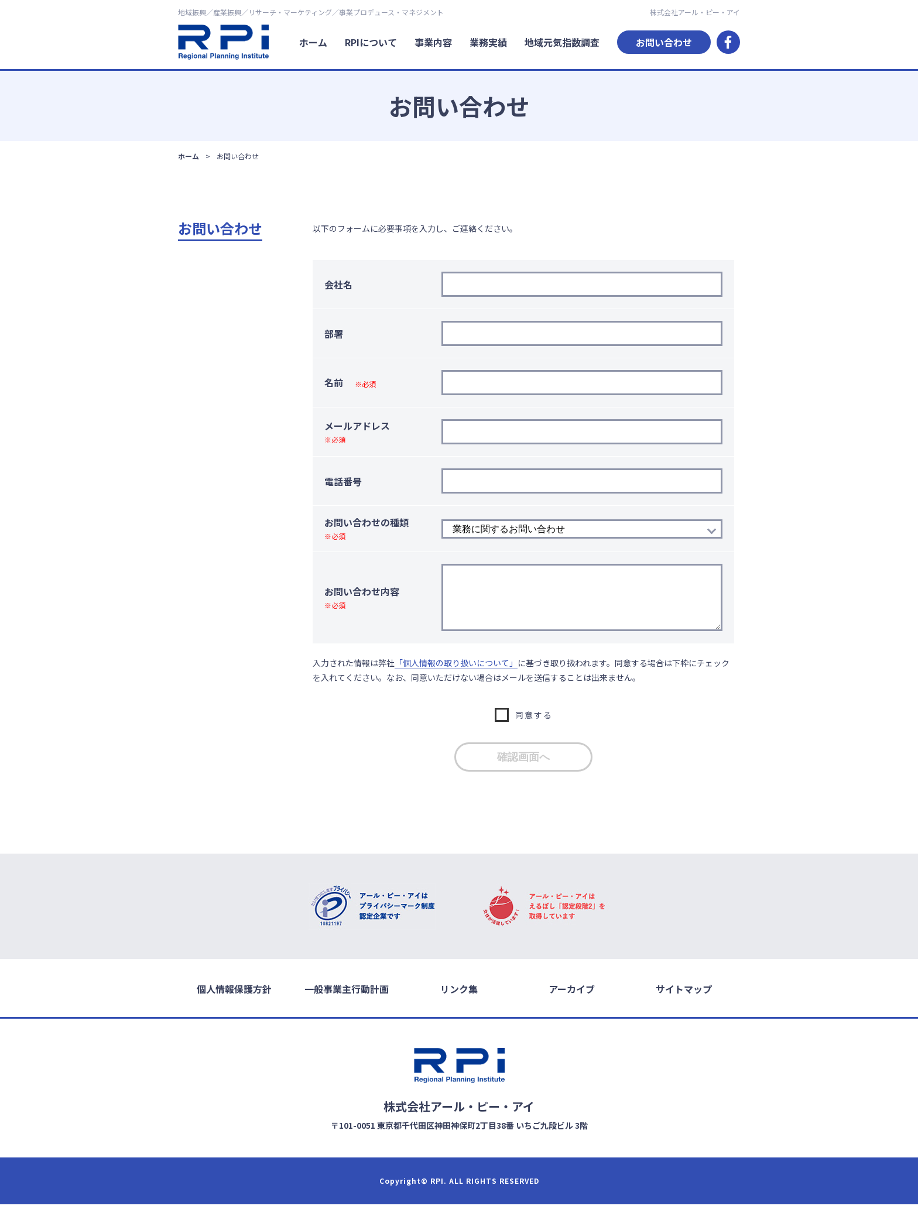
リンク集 (459, 1001)
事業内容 (433, 42)
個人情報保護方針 (234, 1001)
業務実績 (488, 42)
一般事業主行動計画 (346, 1001)
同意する (534, 726)
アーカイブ (572, 1001)
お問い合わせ (664, 42)
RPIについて (371, 42)
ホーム (313, 42)
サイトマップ (684, 1001)
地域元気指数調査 (562, 42)
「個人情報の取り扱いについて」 (456, 674)
